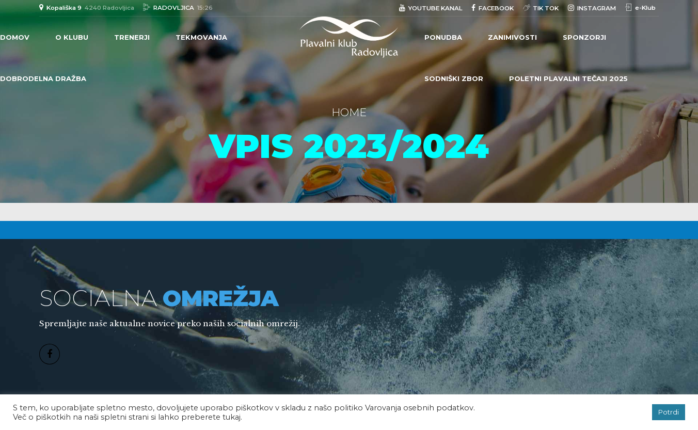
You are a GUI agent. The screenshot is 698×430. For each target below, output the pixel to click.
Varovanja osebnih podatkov (419, 407)
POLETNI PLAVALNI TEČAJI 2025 (568, 78)
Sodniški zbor (453, 78)
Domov (14, 37)
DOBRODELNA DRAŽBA (43, 78)
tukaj (232, 417)
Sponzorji (584, 37)
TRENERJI (132, 37)
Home (349, 112)
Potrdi (668, 412)
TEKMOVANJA (201, 37)
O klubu (71, 37)
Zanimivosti (512, 37)
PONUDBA (443, 37)
